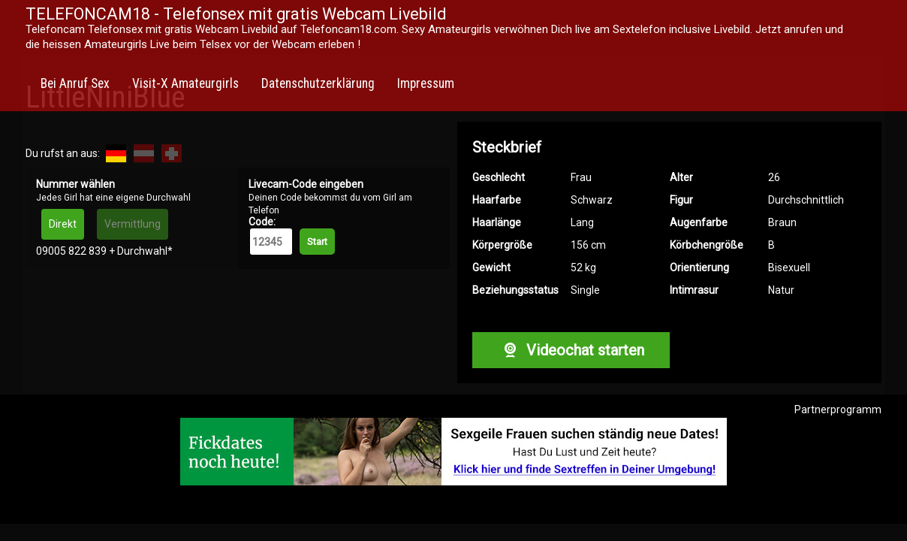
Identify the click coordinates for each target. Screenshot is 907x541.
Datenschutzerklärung (318, 83)
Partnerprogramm (837, 409)
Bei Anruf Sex (75, 83)
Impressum (425, 83)
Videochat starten (570, 350)
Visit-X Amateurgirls (185, 83)
